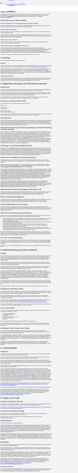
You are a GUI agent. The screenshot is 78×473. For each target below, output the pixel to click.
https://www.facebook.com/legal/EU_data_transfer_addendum (12, 383)
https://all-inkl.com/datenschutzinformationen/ (38, 66)
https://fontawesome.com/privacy (6, 417)
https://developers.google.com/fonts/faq (30, 407)
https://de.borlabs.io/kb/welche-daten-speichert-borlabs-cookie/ (34, 301)
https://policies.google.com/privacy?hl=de (14, 408)
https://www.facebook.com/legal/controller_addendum (24, 375)
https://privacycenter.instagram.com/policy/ (33, 383)
